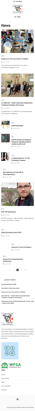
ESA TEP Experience (8, 212)
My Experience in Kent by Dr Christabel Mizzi (13, 173)
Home (3, 374)
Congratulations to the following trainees (20, 159)
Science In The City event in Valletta (14, 59)
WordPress (31, 407)
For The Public (6, 386)
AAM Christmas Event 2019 (11, 232)
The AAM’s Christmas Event (10, 288)
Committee (5, 378)
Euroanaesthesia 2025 (8, 284)
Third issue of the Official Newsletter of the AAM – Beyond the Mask (17, 302)
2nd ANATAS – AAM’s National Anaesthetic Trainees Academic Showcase (15, 296)
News (2, 55)
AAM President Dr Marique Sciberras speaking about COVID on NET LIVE (21, 142)
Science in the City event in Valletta (13, 292)
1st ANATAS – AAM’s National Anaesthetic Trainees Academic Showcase (17, 104)
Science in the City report (21, 247)
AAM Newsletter (17, 126)
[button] (17, 17)
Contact (4, 390)
